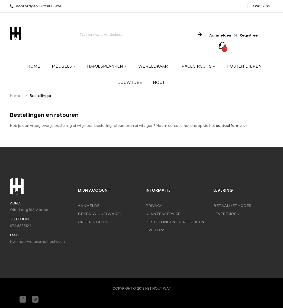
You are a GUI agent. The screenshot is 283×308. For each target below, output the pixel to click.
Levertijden (226, 213)
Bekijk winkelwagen (100, 213)
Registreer (249, 35)
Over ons (261, 5)
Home (15, 96)
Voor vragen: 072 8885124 (39, 6)
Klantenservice (163, 213)
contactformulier (231, 125)
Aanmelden (220, 35)
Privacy (154, 205)
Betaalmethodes (232, 205)
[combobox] (134, 34)
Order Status (93, 222)
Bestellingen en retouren (175, 222)
